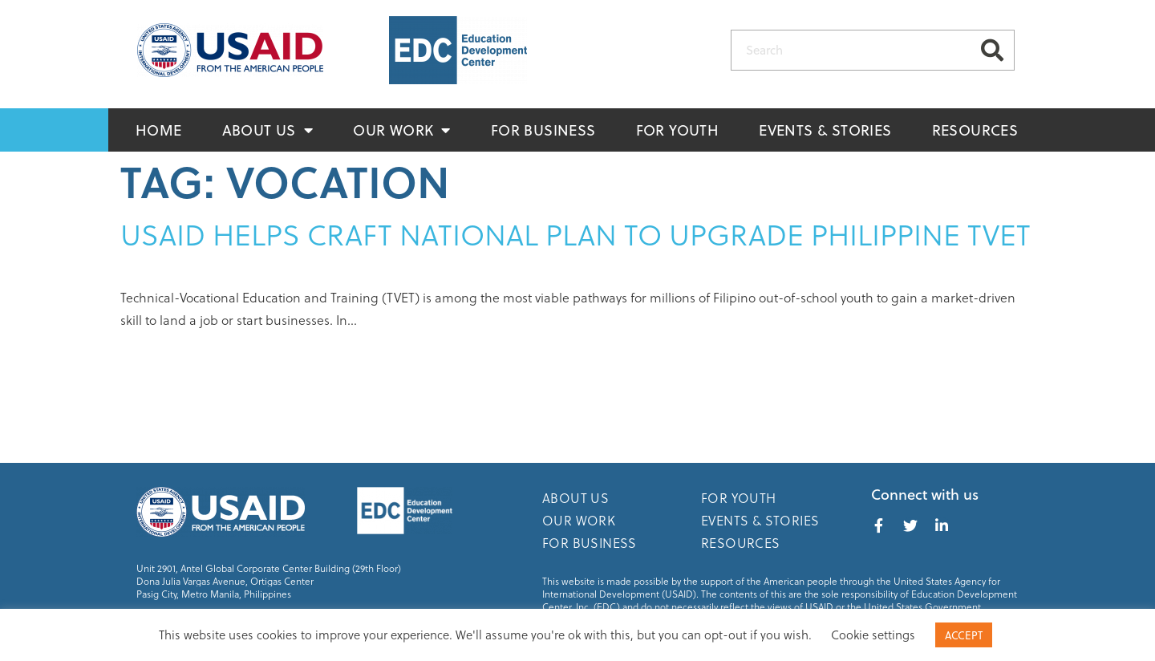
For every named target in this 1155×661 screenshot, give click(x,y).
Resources (975, 129)
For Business (543, 129)
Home (159, 129)
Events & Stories (825, 129)
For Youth (677, 129)
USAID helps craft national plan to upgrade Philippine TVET (575, 234)
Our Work (402, 130)
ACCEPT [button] (964, 635)
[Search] (992, 50)
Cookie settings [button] (873, 634)
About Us (268, 130)
